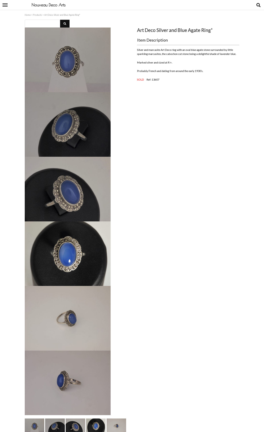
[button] (65, 23)
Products (37, 14)
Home (28, 14)
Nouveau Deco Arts (48, 5)
